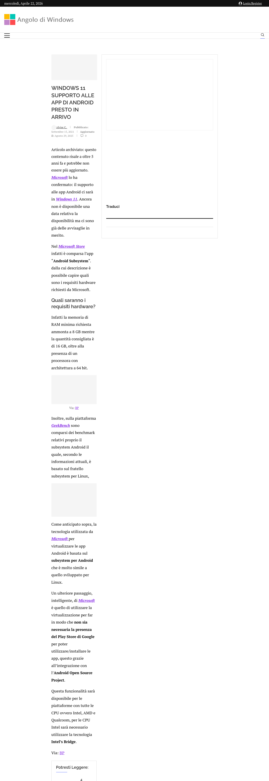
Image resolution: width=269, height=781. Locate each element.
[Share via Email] (74, 607)
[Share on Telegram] (69, 607)
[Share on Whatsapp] (64, 607)
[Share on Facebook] (46, 607)
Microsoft (18, 197)
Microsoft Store (29, 215)
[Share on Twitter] (50, 607)
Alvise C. (18, 176)
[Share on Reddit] (60, 607)
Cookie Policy (146, 737)
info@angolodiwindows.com (143, 714)
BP (97, 369)
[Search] (262, 36)
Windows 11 (132, 197)
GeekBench (62, 378)
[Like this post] (41, 607)
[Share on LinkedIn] (55, 607)
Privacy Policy (122, 737)
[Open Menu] (7, 35)
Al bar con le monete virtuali (59, 540)
